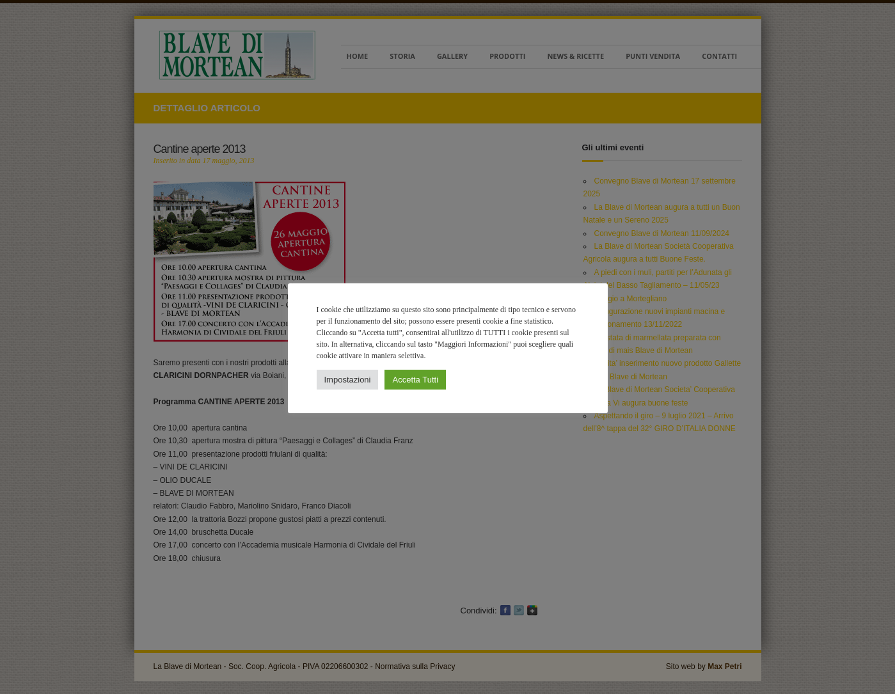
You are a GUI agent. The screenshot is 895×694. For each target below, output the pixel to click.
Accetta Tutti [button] (415, 379)
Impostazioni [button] (347, 379)
